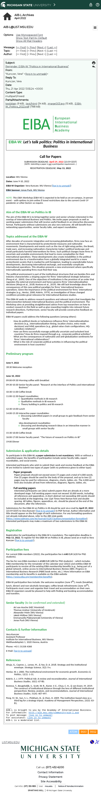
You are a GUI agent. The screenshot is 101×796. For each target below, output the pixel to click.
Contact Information (50, 772)
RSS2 (93, 731)
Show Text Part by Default (31, 37)
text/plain (10, 103)
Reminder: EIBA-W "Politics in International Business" (37, 66)
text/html (31, 103)
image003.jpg (56, 103)
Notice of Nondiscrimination (71, 786)
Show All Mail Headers (29, 41)
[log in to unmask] (36, 73)
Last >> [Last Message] (52, 47)
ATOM (73, 731)
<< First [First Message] (21, 47)
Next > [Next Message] (41, 47)
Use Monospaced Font (29, 34)
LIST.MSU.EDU (11, 742)
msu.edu (48, 786)
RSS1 (84, 731)
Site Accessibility (51, 781)
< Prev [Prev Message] (31, 47)
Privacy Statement (50, 776)
